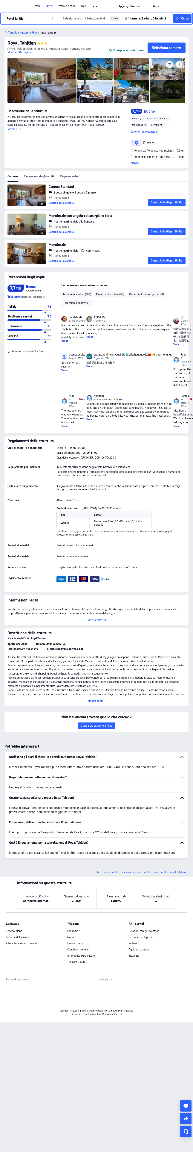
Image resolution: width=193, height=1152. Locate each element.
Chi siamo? (73, 930)
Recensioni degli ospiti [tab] (39, 176)
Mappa (135, 162)
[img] (41, 80)
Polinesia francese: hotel (134, 872)
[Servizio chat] (186, 1131)
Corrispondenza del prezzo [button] (129, 50)
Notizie (71, 937)
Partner (133, 943)
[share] (186, 1118)
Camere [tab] (12, 176)
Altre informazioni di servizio (22, 943)
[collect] (186, 1106)
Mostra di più (14, 129)
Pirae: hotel (159, 872)
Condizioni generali (78, 949)
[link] (129, 6)
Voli (37, 6)
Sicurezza (134, 955)
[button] (95, 6)
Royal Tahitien (21, 43)
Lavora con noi (75, 943)
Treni (84, 6)
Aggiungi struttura (139, 949)
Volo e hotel (67, 6)
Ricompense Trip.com (141, 937)
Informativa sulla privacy (81, 955)
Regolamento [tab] (69, 176)
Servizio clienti (14, 930)
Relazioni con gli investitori (144, 930)
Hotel (49, 6)
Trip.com (102, 872)
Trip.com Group (76, 961)
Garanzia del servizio (17, 937)
